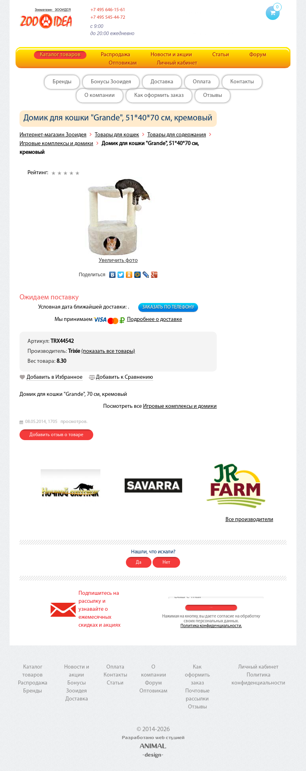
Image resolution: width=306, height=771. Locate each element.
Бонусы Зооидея (111, 82)
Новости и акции (171, 55)
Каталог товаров (60, 55)
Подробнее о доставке (154, 320)
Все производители (249, 520)
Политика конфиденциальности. (211, 626)
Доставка (162, 82)
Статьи (220, 55)
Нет (166, 562)
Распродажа (115, 55)
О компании (99, 95)
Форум (257, 55)
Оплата (202, 82)
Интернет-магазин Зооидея (53, 135)
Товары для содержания (176, 135)
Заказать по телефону (168, 307)
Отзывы (212, 95)
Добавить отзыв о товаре (56, 435)
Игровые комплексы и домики (56, 144)
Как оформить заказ (159, 95)
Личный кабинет (177, 63)
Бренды (62, 82)
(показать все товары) (108, 351)
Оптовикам (123, 63)
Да (138, 562)
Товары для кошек (117, 135)
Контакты (242, 82)
